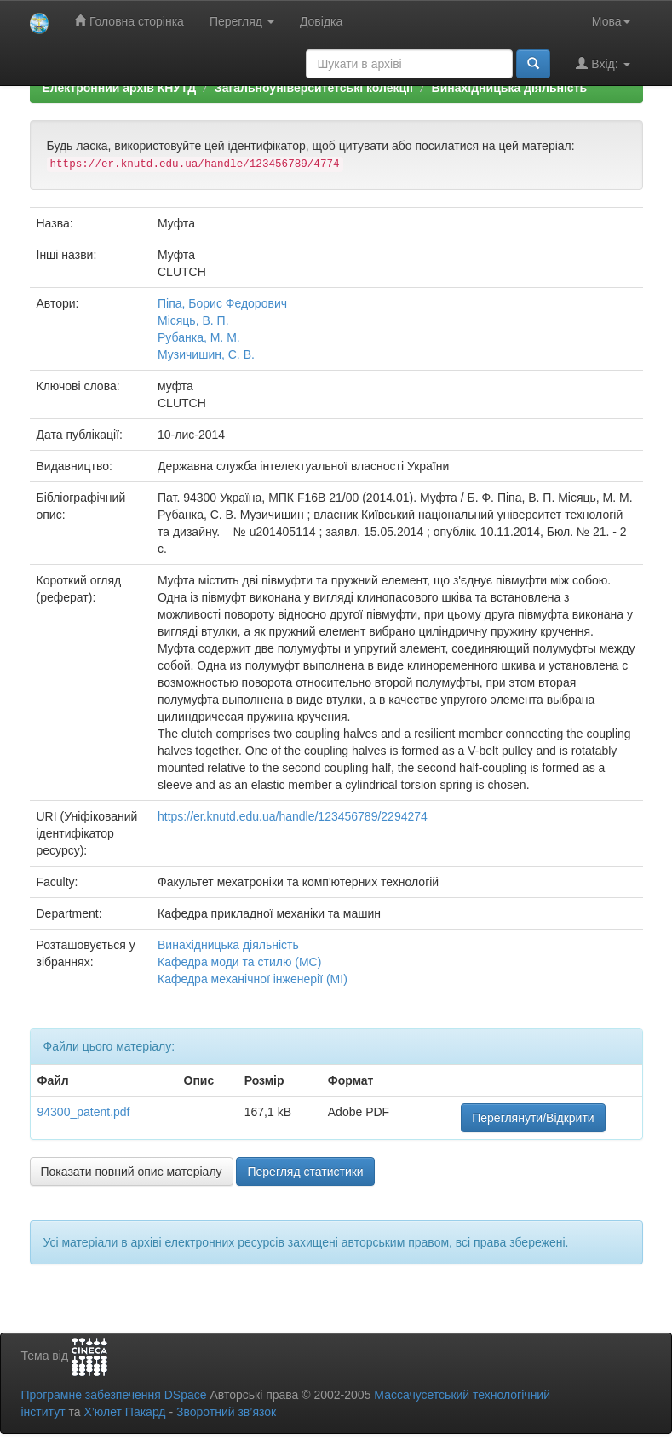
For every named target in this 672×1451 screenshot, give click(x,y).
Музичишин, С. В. (206, 354)
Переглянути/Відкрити (533, 1118)
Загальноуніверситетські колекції (314, 88)
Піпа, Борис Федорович (222, 303)
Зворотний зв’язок (226, 1412)
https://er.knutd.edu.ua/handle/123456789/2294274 (293, 816)
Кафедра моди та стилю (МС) (239, 962)
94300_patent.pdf (83, 1112)
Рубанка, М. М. (199, 337)
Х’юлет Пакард (124, 1412)
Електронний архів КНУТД (120, 88)
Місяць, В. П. (193, 320)
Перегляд (242, 21)
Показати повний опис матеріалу (131, 1171)
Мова (611, 21)
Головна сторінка (129, 21)
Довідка (321, 21)
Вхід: (602, 63)
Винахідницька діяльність (510, 88)
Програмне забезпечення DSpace (114, 1395)
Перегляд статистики (305, 1171)
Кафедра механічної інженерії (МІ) (252, 979)
